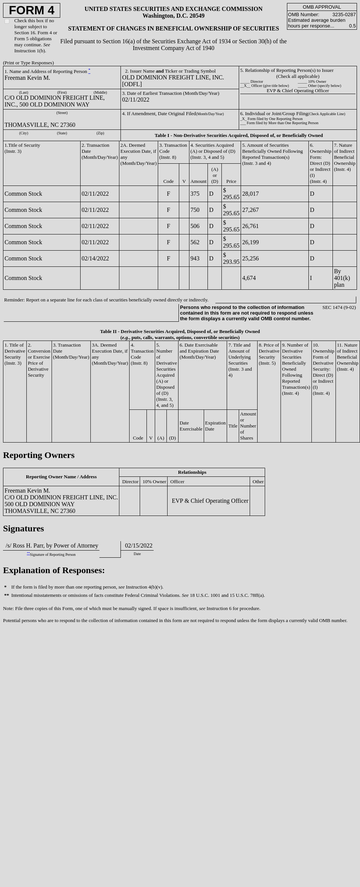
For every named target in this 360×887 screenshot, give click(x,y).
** (28, 553)
